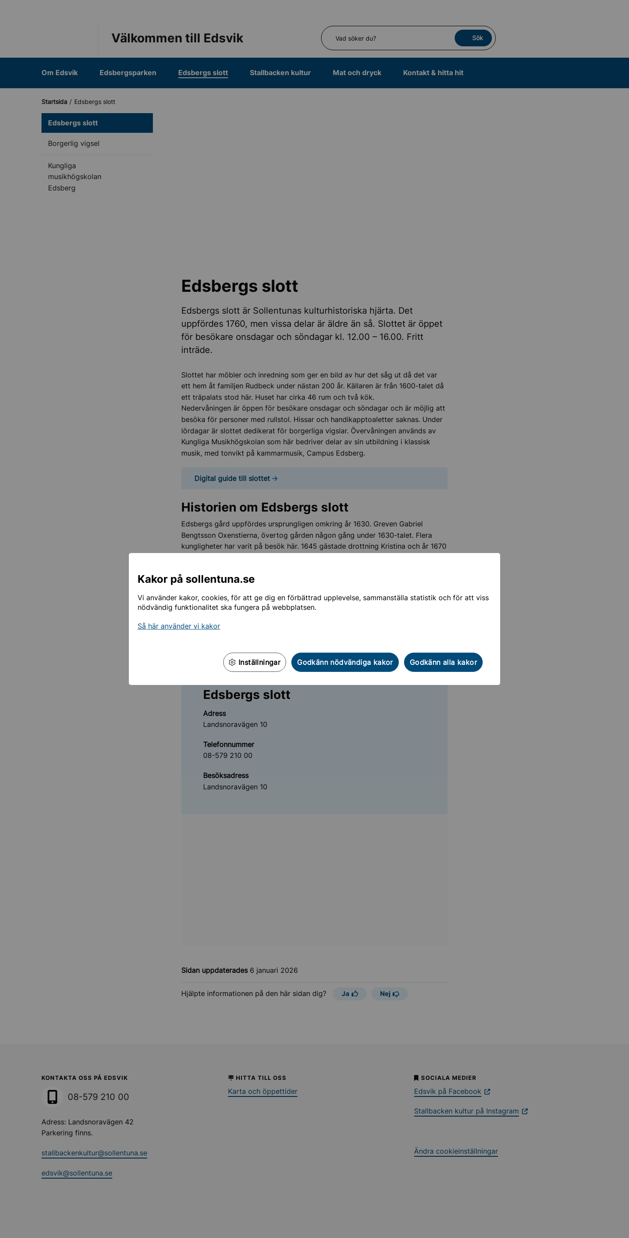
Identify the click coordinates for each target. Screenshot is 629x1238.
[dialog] (314, 619)
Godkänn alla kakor (443, 662)
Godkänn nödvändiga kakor (345, 662)
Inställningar (254, 662)
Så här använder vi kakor (179, 626)
